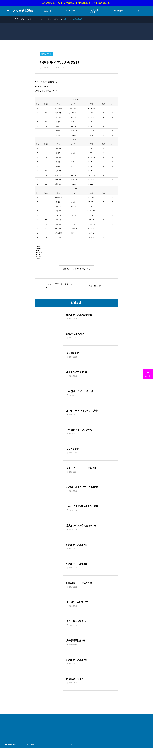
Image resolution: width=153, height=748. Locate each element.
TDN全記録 (118, 11)
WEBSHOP (71, 11)
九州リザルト (46, 54)
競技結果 (48, 11)
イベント (141, 11)
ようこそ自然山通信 (94, 11)
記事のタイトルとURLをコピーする (76, 269)
